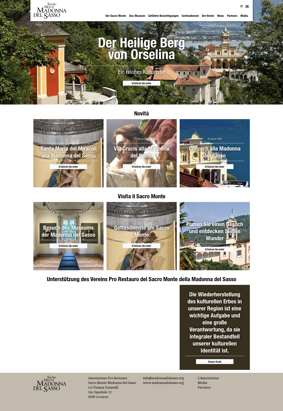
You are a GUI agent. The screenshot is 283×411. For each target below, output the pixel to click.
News (220, 15)
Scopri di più (214, 361)
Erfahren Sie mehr (141, 83)
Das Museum (137, 15)
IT (241, 6)
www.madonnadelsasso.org (163, 383)
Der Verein (208, 15)
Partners (232, 15)
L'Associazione (208, 378)
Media (244, 15)
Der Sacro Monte (116, 15)
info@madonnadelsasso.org (163, 378)
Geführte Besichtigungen (163, 15)
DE (247, 6)
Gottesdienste (190, 15)
